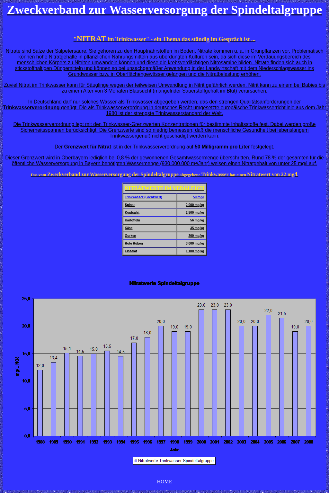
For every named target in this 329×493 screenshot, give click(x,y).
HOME (164, 481)
